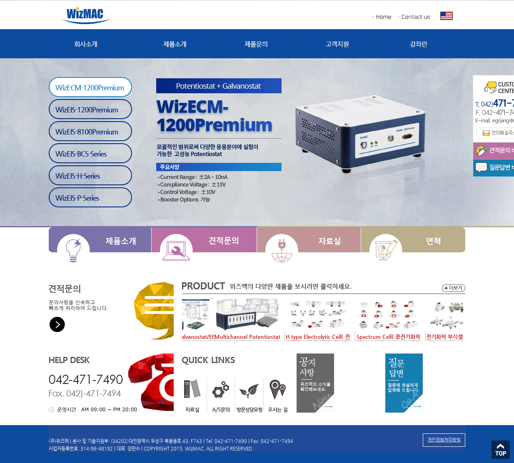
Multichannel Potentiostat (251, 337)
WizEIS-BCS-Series (80, 153)
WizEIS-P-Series (77, 198)
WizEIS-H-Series (77, 176)
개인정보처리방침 (444, 440)
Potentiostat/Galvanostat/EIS (184, 337)
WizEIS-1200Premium (86, 109)
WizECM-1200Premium (89, 87)
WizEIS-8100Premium (86, 131)
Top (501, 450)
